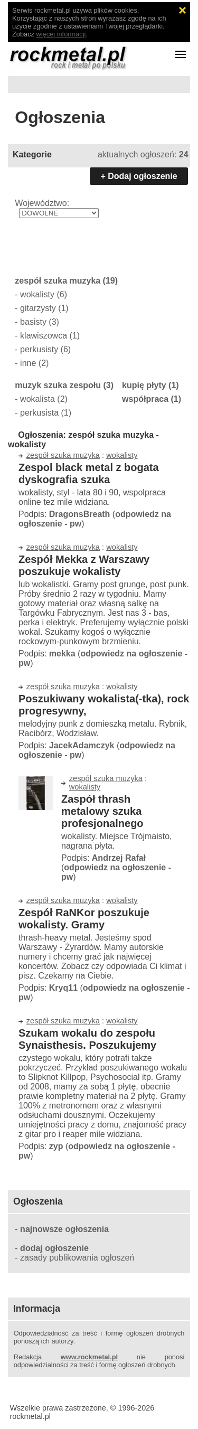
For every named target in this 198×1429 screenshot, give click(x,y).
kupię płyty (144, 385)
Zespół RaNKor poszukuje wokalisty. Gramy (83, 918)
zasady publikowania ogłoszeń (77, 1257)
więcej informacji (61, 34)
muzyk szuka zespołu (58, 385)
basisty (33, 321)
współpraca (145, 398)
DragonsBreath (79, 514)
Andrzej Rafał (119, 857)
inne (28, 363)
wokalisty (37, 294)
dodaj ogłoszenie (54, 1248)
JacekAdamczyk (82, 745)
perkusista (39, 412)
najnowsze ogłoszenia (64, 1229)
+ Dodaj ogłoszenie (138, 176)
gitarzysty (38, 308)
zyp (56, 1146)
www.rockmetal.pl (89, 1357)
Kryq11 (63, 987)
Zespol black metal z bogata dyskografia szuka (88, 473)
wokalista (37, 398)
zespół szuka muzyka (57, 280)
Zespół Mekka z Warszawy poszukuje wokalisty (83, 565)
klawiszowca (43, 335)
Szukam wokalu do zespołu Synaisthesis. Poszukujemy (87, 1039)
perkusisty (39, 349)
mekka (62, 653)
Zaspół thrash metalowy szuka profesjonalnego (102, 811)
